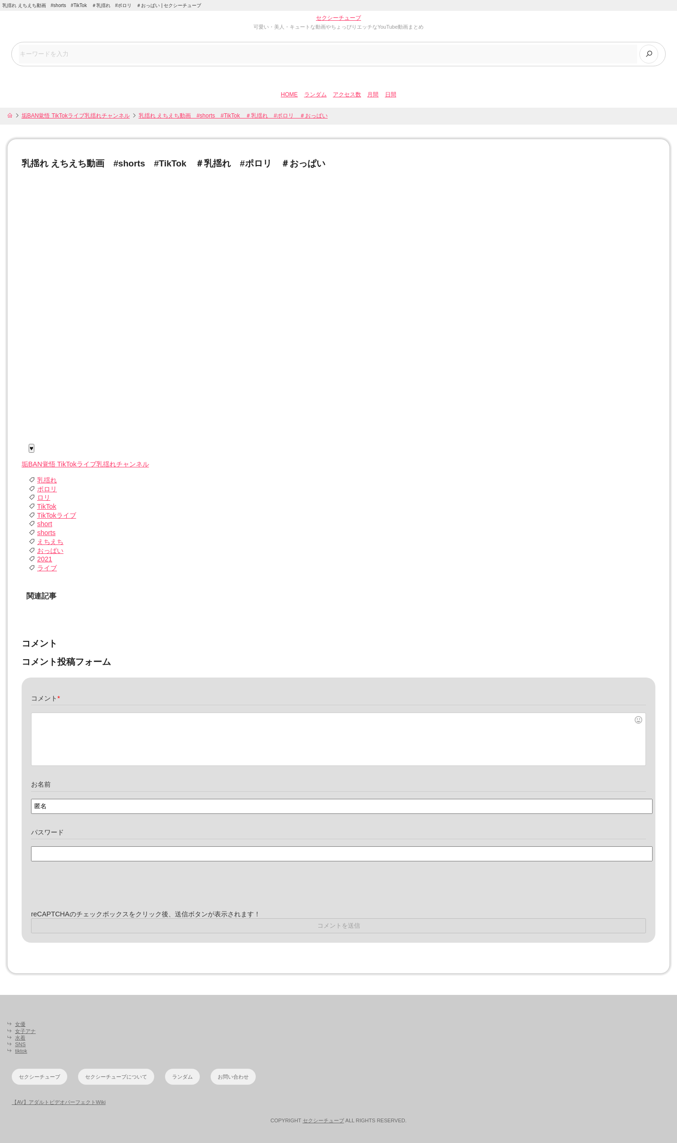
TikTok (46, 506)
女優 (20, 1024)
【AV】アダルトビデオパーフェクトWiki (59, 1102)
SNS (20, 1044)
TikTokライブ (56, 515)
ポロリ (47, 489)
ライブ (47, 568)
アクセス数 (347, 94)
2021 (44, 559)
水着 (20, 1038)
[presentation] (102, 891)
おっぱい (50, 550)
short (44, 524)
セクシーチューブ (338, 18)
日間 (390, 94)
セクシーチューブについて (116, 1077)
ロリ (43, 497)
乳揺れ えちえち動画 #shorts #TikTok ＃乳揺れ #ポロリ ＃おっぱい (233, 115)
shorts (46, 532)
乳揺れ (47, 480)
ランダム (315, 94)
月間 (372, 94)
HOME (289, 94)
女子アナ (25, 1031)
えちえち (50, 541)
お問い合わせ (233, 1077)
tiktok (21, 1051)
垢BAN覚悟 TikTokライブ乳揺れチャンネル (76, 115)
